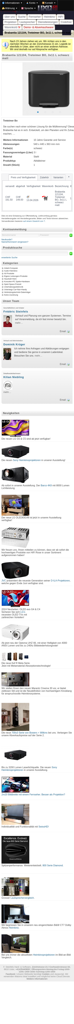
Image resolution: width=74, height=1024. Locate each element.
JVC (3, 580)
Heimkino (49, 16)
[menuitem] (12, 3)
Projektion (10, 22)
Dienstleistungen (48, 22)
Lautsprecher (27, 22)
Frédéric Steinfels (15, 311)
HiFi (60, 16)
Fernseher (35, 16)
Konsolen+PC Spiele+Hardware (17, 282)
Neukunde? (6, 239)
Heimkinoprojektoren (44, 955)
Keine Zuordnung (11, 295)
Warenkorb (12, 27)
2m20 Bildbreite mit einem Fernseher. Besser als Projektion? (33, 794)
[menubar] (37, 5)
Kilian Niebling (13, 377)
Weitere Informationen (36, 979)
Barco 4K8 (46, 485)
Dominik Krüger (14, 344)
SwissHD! (43, 826)
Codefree (66, 22)
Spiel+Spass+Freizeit (12, 284)
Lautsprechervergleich (22, 898)
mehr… (19, 323)
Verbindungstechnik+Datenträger (17, 292)
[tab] (23, 177)
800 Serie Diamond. (52, 865)
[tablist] (37, 193)
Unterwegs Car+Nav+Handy (15, 290)
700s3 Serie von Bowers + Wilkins (29, 732)
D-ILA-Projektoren (60, 580)
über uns (10, 16)
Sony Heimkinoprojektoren (27, 460)
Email (63, 331)
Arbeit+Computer (11, 268)
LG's (22, 612)
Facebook (10, 974)
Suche (21, 16)
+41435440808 (22, 969)
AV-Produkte (9, 274)
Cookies (46, 974)
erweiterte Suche (9, 257)
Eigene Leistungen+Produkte (15, 276)
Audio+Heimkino (10, 271)
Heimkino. (14, 927)
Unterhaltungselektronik (13, 287)
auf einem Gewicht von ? (34, 221)
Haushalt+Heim (10, 279)
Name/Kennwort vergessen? (14, 242)
